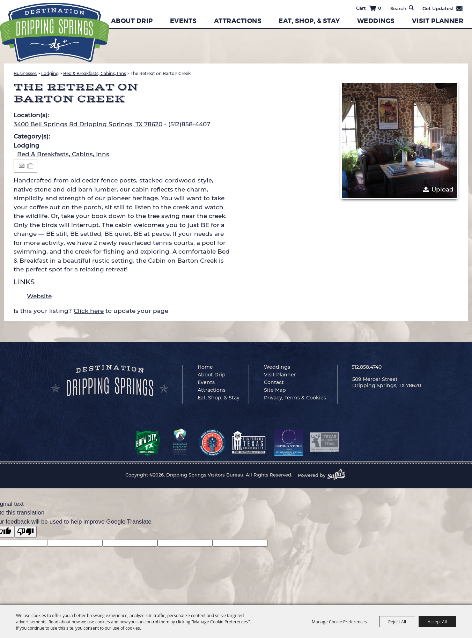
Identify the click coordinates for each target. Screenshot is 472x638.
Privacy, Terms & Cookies (295, 398)
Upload (442, 189)
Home (205, 367)
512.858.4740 (367, 367)
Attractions (238, 21)
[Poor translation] (25, 532)
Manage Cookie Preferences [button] (339, 621)
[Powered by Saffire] (338, 475)
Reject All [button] (397, 621)
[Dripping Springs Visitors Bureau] (54, 32)
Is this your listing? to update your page (91, 310)
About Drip (132, 21)
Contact (274, 382)
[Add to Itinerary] (31, 165)
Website (39, 296)
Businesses (25, 73)
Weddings (376, 21)
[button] (399, 140)
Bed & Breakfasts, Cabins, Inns (94, 73)
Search (411, 7)
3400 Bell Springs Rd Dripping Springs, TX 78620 (88, 124)
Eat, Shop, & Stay (309, 21)
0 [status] (379, 8)
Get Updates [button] (442, 8)
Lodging (50, 73)
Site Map (275, 390)
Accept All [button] (437, 621)
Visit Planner (438, 21)
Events (183, 21)
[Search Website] (398, 8)
